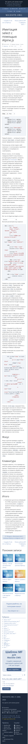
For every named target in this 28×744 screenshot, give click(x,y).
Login (19, 11)
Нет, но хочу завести (8, 683)
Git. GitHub (6, 645)
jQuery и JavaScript (8, 632)
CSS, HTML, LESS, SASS (9, 633)
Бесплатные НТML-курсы (14, 6)
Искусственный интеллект (10, 625)
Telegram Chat (19, 727)
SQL (5, 635)
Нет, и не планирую (8, 685)
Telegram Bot (19, 734)
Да (3, 681)
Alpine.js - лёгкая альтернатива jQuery (7, 565)
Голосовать (6, 688)
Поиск (10, 11)
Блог (5, 647)
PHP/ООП (6, 630)
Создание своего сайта (10, 623)
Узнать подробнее (13, 669)
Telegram (18, 725)
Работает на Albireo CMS (9, 716)
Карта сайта (7, 711)
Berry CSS (23, 8)
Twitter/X (18, 730)
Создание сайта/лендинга (14, 4)
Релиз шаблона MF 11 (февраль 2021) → (20, 22)
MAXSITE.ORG (14, 15)
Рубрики (6, 8)
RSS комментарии (13, 712)
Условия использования (10, 709)
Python (5, 628)
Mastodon (18, 728)
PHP (5, 626)
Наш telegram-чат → (14, 611)
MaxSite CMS (7, 725)
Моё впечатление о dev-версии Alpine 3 (8, 595)
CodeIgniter (7, 640)
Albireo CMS (14, 8)
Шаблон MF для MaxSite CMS (14, 3)
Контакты (6, 707)
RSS (5, 712)
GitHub (17, 732)
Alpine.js (6, 46)
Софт (5, 642)
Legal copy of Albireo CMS (9, 719)
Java (5, 637)
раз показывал (13, 159)
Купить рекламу (17, 711)
